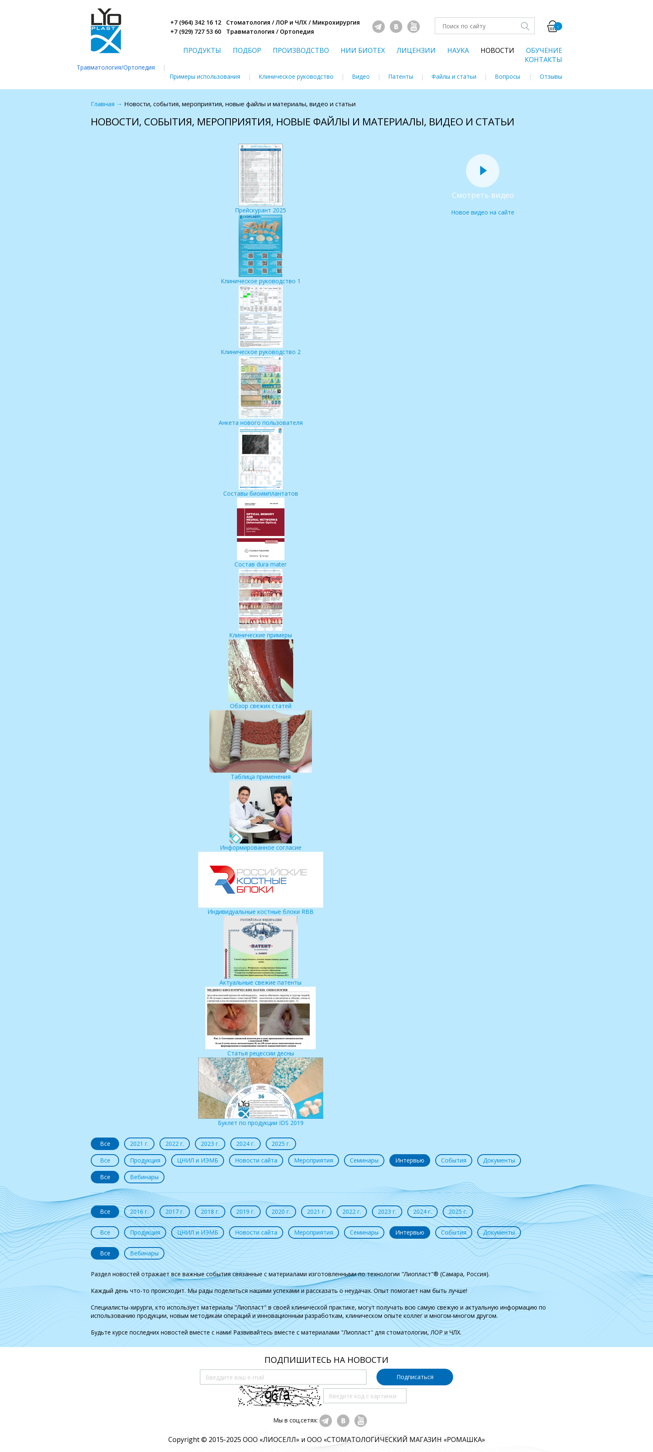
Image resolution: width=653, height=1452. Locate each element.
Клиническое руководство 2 (261, 320)
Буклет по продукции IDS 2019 (260, 1092)
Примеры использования (204, 76)
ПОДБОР (247, 50)
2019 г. (245, 1211)
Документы (499, 1160)
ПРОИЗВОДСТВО (301, 50)
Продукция (145, 1160)
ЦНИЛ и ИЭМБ (197, 1160)
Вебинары (144, 1177)
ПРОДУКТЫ (202, 50)
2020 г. (281, 1211)
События (453, 1160)
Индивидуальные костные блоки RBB (260, 884)
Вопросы (507, 76)
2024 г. (245, 1144)
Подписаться (415, 1377)
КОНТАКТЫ (543, 59)
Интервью (409, 1160)
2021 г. (139, 1144)
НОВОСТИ (497, 50)
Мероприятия (313, 1160)
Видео (361, 76)
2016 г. (139, 1211)
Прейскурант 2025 (260, 179)
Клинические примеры (260, 604)
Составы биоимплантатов (260, 462)
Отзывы (551, 76)
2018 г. (210, 1211)
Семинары (364, 1160)
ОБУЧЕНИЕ (544, 50)
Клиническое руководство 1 (261, 250)
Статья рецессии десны (260, 1022)
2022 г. (174, 1144)
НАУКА (458, 50)
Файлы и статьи (453, 76)
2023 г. (210, 1144)
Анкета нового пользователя (261, 391)
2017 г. (174, 1211)
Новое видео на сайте (482, 181)
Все (105, 1144)
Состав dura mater (260, 533)
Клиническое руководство (296, 76)
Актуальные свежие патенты (260, 951)
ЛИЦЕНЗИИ (416, 50)
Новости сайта (256, 1160)
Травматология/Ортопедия (116, 67)
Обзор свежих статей (260, 674)
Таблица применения (260, 745)
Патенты (400, 76)
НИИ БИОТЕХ (363, 50)
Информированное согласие (261, 816)
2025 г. (281, 1144)
